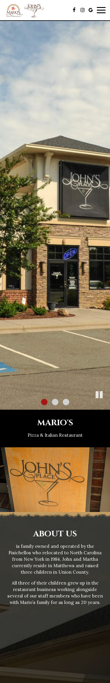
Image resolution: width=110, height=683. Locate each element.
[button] (105, 405)
